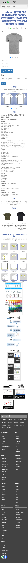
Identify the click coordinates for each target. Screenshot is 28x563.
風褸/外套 (4, 485)
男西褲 (3, 454)
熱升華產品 (4, 493)
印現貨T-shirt (19, 78)
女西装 (3, 510)
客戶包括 (16, 385)
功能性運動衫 (19, 421)
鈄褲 (3, 495)
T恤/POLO (14, 6)
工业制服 (4, 515)
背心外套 (4, 480)
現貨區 (8, 6)
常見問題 (22, 385)
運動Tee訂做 (4, 78)
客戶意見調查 (19, 482)
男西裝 (3, 449)
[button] (10, 57)
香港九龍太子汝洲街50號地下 (8, 541)
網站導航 (20, 382)
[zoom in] (2, 32)
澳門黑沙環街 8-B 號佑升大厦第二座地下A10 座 (12, 554)
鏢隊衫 (17, 432)
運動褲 (17, 426)
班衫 (3, 490)
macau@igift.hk (4, 552)
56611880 (8, 534)
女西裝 (3, 452)
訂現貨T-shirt (11, 78)
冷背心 (17, 465)
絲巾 (17, 459)
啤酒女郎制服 (5, 432)
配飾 (17, 411)
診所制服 (4, 434)
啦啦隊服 (18, 429)
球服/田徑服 (18, 424)
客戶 (15, 382)
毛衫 (17, 454)
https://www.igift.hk (5, 543)
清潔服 (3, 442)
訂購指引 (4, 387)
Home (3, 6)
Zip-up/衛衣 (4, 482)
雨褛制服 (4, 521)
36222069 (18, 536)
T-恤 (3, 472)
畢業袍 (17, 398)
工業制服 (4, 421)
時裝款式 (18, 414)
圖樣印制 (22, 387)
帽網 (3, 406)
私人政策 (10, 382)
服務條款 (4, 382)
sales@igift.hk (4, 540)
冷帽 (17, 462)
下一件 (24, 28)
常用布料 (10, 387)
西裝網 (3, 401)
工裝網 (3, 404)
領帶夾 (3, 462)
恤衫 (3, 487)
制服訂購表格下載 (20, 474)
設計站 (3, 390)
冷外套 (17, 452)
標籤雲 (3, 411)
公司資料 (18, 485)
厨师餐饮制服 (5, 513)
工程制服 (4, 439)
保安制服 (4, 429)
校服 (3, 437)
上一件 (19, 28)
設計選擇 (10, 385)
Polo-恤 (3, 474)
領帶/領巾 (4, 457)
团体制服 (4, 518)
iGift (14, 2)
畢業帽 (17, 406)
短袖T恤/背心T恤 (8, 8)
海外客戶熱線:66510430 (6, 538)
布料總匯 (4, 385)
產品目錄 (18, 477)
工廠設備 (18, 487)
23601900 (3, 532)
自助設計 (4, 83)
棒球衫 (17, 401)
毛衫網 (3, 398)
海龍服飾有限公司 (6, 409)
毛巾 (17, 457)
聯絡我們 (18, 472)
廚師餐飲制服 (5, 426)
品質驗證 (18, 490)
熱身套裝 (18, 404)
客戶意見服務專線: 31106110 (8, 536)
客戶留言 (18, 480)
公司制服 (4, 424)
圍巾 (3, 459)
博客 (25, 382)
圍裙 (3, 498)
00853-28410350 (5, 550)
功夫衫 (17, 409)
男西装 (3, 507)
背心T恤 (4, 477)
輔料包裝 (16, 387)
